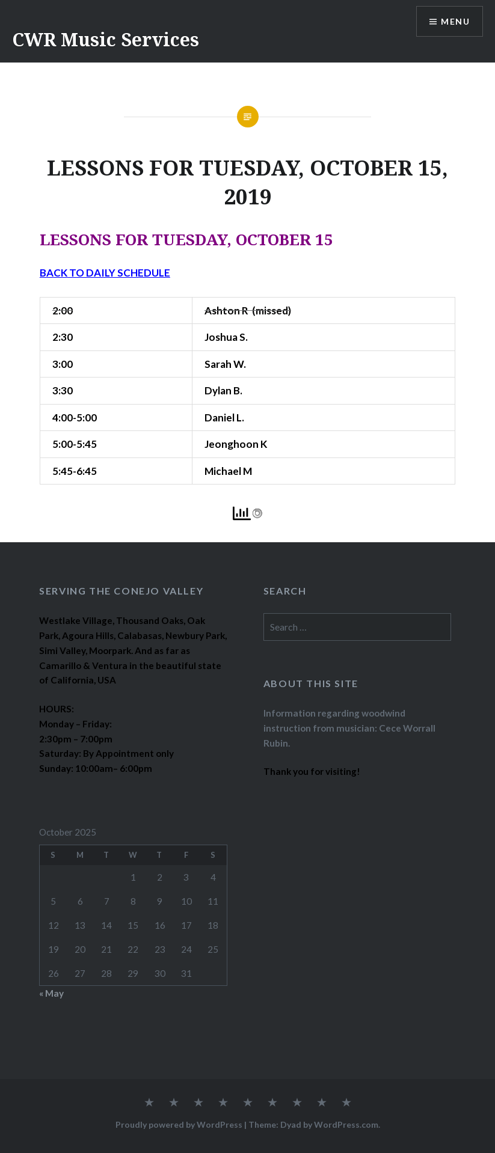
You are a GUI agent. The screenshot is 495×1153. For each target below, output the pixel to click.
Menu (455, 21)
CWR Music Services (105, 39)
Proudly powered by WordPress (178, 1124)
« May (51, 993)
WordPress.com (346, 1124)
